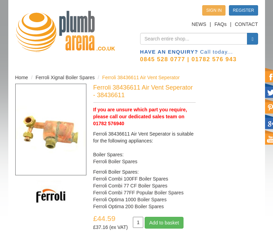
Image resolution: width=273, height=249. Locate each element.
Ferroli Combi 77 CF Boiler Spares (130, 185)
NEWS (199, 24)
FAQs (220, 24)
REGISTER (243, 10)
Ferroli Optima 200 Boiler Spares (128, 206)
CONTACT (246, 24)
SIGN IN (214, 10)
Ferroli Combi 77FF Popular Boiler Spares (138, 192)
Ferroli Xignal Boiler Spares (65, 77)
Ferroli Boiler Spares (115, 161)
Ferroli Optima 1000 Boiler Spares (130, 199)
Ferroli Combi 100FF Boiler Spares (130, 179)
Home (21, 77)
